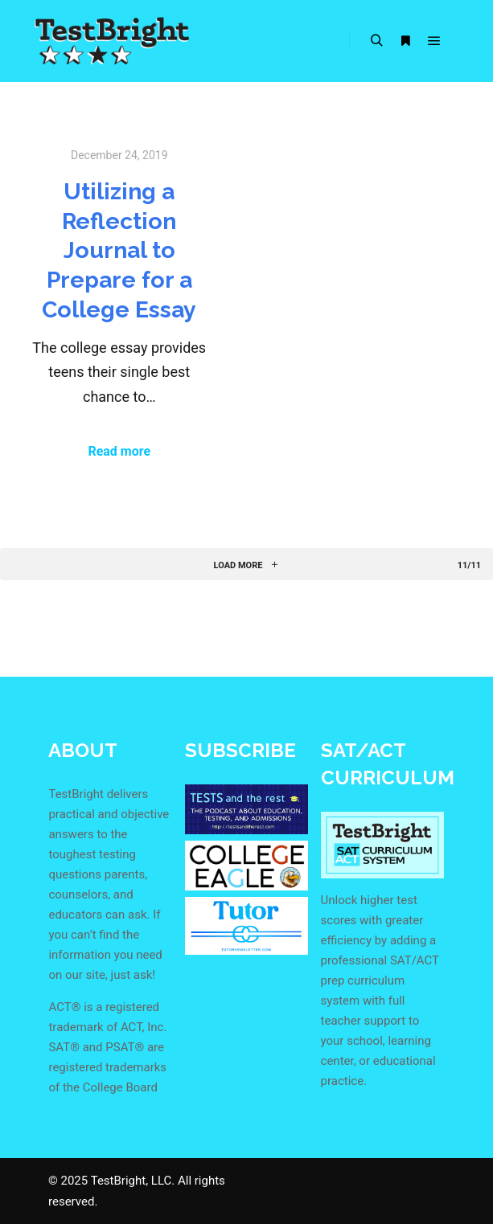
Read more (119, 451)
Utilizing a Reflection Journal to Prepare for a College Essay (119, 250)
